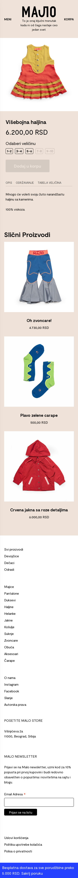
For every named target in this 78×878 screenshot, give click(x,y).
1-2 (9, 151)
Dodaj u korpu (27, 165)
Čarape (9, 660)
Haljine (9, 607)
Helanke (10, 613)
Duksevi (10, 600)
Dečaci (9, 563)
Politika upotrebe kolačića (23, 844)
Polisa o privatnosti (18, 851)
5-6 (29, 151)
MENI (7, 19)
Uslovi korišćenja (16, 838)
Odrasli (9, 569)
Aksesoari (11, 654)
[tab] (10, 182)
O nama (9, 678)
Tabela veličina (49, 182)
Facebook (11, 691)
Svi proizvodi (13, 549)
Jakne (8, 620)
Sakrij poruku (32, 873)
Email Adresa (15, 794)
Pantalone (11, 593)
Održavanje (25, 182)
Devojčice (11, 556)
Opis (9, 182)
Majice (9, 587)
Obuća (9, 647)
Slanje (8, 698)
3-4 (19, 151)
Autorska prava (15, 704)
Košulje (9, 627)
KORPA (69, 19)
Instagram (11, 684)
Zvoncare (11, 640)
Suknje (9, 634)
